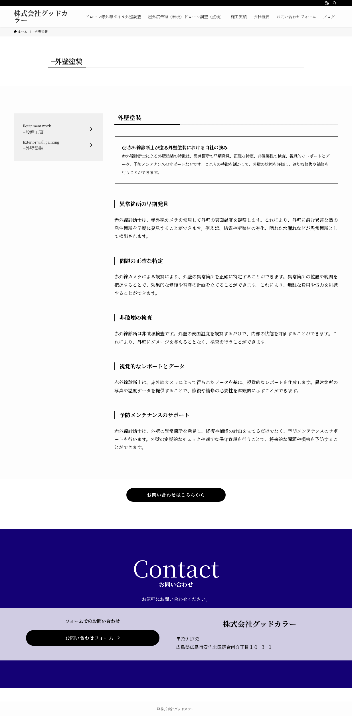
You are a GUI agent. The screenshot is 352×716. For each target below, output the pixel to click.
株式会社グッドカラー (41, 16)
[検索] (334, 3)
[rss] (327, 3)
